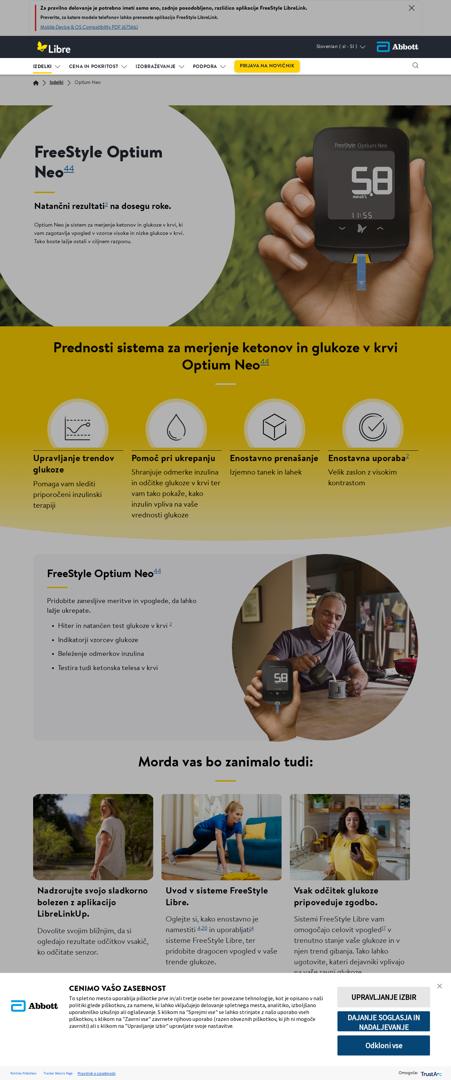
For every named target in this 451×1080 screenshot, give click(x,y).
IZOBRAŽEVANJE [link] (156, 66)
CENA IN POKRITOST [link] (93, 66)
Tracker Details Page (57, 1073)
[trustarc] (431, 1073)
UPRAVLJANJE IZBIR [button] (383, 997)
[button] (415, 65)
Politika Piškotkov (23, 1073)
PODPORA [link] (205, 66)
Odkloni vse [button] (383, 1045)
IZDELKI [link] (42, 66)
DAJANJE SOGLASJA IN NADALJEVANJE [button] (383, 1022)
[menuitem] (47, 65)
